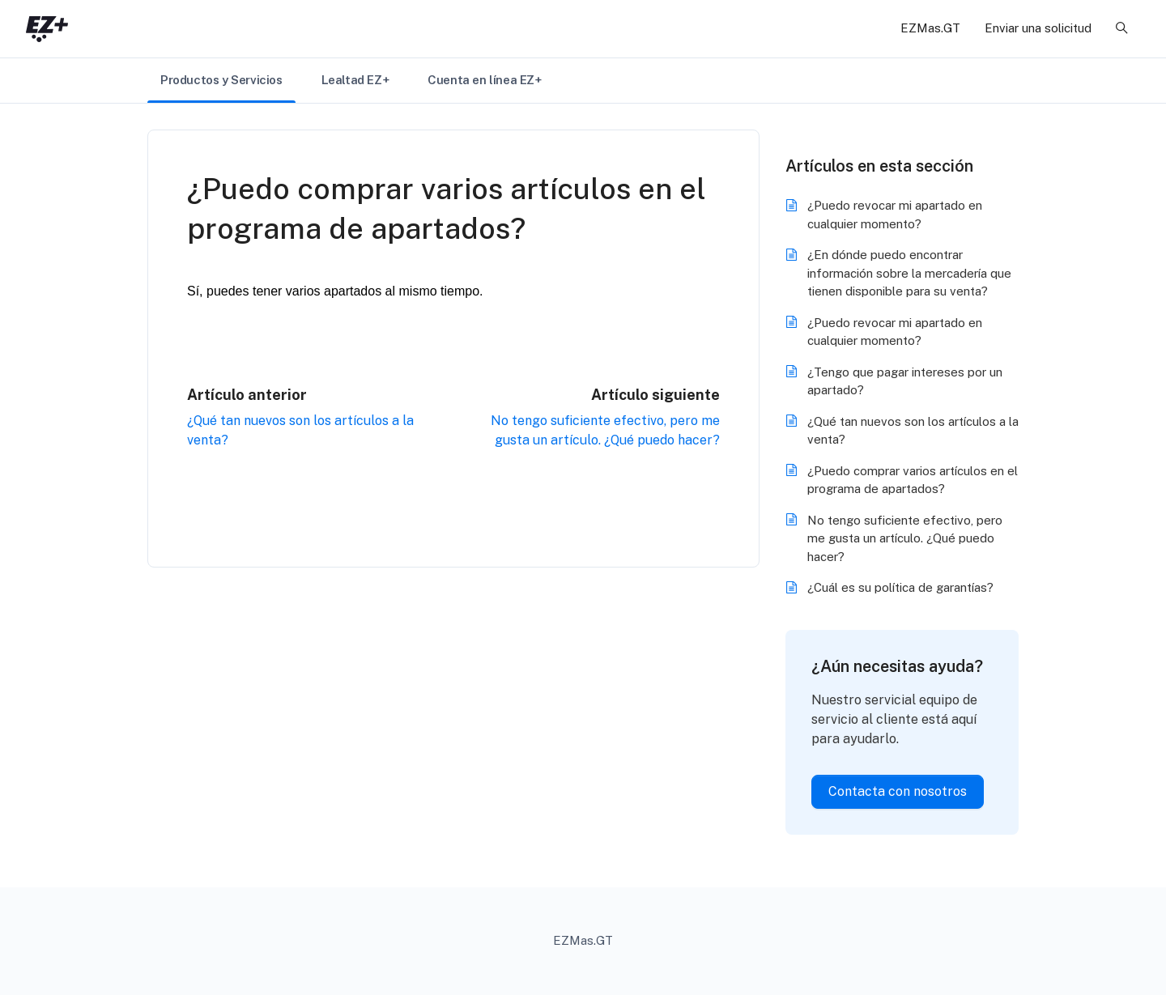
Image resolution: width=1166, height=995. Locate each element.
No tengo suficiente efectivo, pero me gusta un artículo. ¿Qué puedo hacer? (904, 538)
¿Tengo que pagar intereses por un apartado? (904, 381)
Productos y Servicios (221, 80)
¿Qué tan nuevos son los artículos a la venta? (913, 431)
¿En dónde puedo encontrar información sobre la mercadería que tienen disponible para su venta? (909, 273)
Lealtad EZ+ (355, 80)
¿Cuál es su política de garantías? (900, 587)
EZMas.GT (930, 28)
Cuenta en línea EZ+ (484, 80)
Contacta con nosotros (897, 791)
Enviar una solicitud (1038, 28)
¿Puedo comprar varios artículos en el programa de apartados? (912, 480)
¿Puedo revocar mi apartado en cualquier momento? (894, 214)
